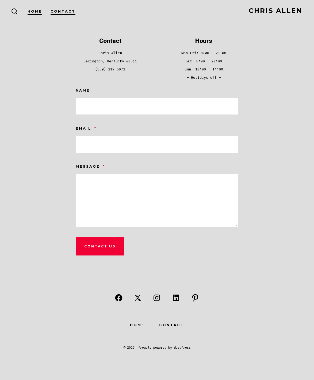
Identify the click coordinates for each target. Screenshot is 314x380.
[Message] (157, 200)
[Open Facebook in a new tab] (118, 297)
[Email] (157, 144)
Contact (63, 11)
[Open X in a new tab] (137, 297)
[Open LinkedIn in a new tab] (176, 297)
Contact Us (100, 246)
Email (86, 128)
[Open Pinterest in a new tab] (195, 297)
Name (83, 90)
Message (90, 166)
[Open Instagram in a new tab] (156, 297)
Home (35, 11)
